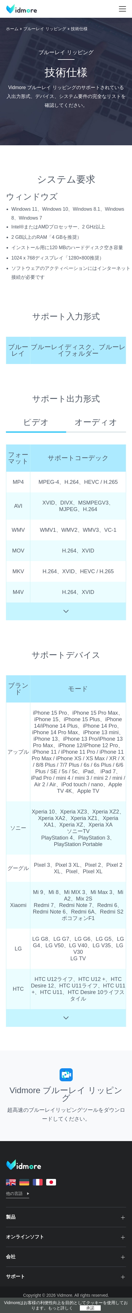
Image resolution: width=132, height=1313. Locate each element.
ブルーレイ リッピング (44, 28)
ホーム (12, 28)
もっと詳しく (60, 1308)
